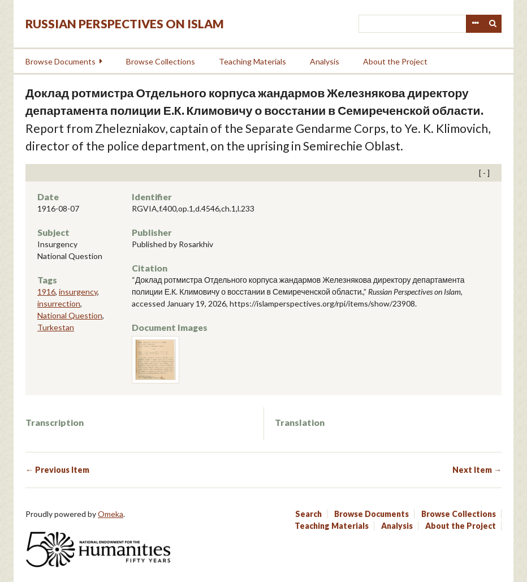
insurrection (58, 303)
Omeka (110, 514)
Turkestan (55, 327)
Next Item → (477, 470)
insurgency (78, 291)
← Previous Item (57, 470)
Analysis (324, 61)
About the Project (395, 61)
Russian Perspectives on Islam (124, 23)
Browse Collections (160, 61)
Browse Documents (60, 61)
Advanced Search (475, 24)
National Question (69, 315)
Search (493, 24)
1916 (46, 291)
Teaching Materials (252, 61)
